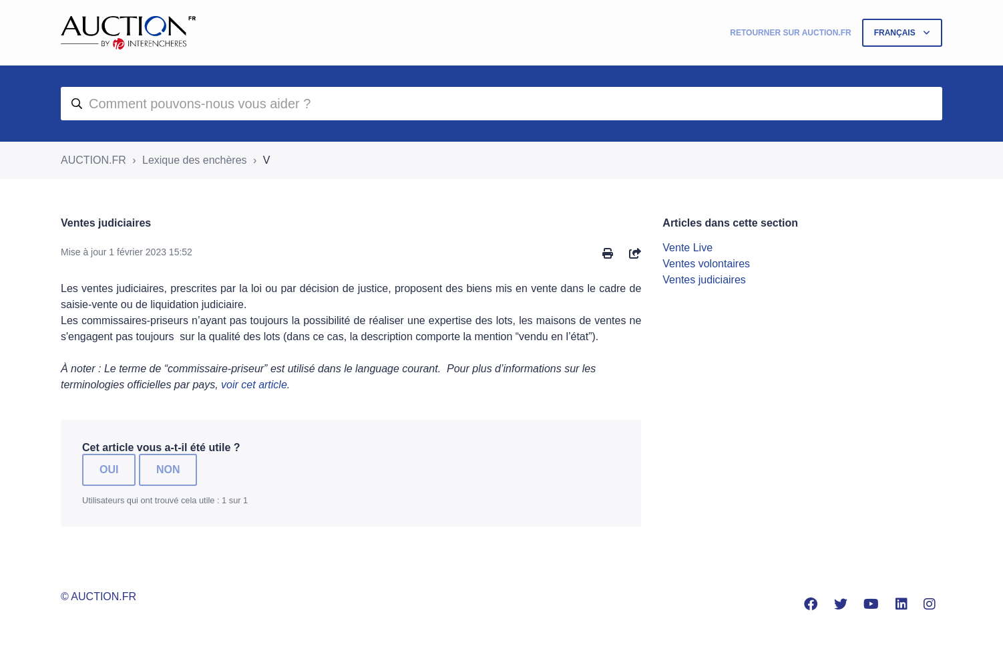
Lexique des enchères (194, 160)
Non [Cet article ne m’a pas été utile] (168, 469)
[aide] (501, 103)
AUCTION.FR (93, 160)
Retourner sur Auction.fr (790, 32)
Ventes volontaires (706, 263)
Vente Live (687, 247)
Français (896, 32)
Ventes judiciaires (704, 279)
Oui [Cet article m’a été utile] (108, 469)
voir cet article (254, 384)
